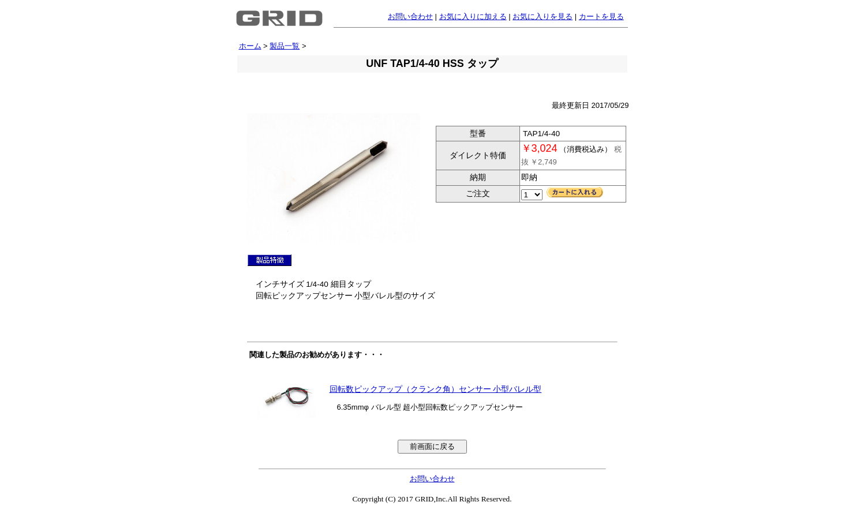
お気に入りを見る (543, 16)
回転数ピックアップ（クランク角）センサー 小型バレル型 (436, 389)
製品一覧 (285, 46)
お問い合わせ (410, 16)
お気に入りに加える (473, 16)
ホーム (250, 46)
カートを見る (601, 16)
